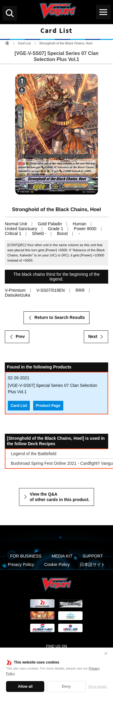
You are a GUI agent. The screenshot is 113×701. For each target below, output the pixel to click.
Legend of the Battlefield (33, 453)
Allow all (25, 686)
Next (92, 336)
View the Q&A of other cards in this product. (59, 497)
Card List (24, 43)
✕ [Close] (106, 653)
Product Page (48, 406)
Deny (66, 686)
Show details (97, 686)
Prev (20, 336)
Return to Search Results (59, 317)
